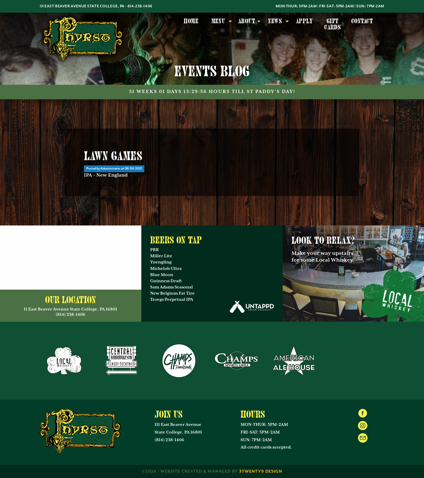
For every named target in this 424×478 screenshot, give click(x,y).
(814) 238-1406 (169, 440)
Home (191, 21)
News (275, 21)
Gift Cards (332, 24)
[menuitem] (191, 24)
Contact (362, 21)
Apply (304, 21)
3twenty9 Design (260, 471)
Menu (218, 21)
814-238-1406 (140, 6)
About (246, 21)
